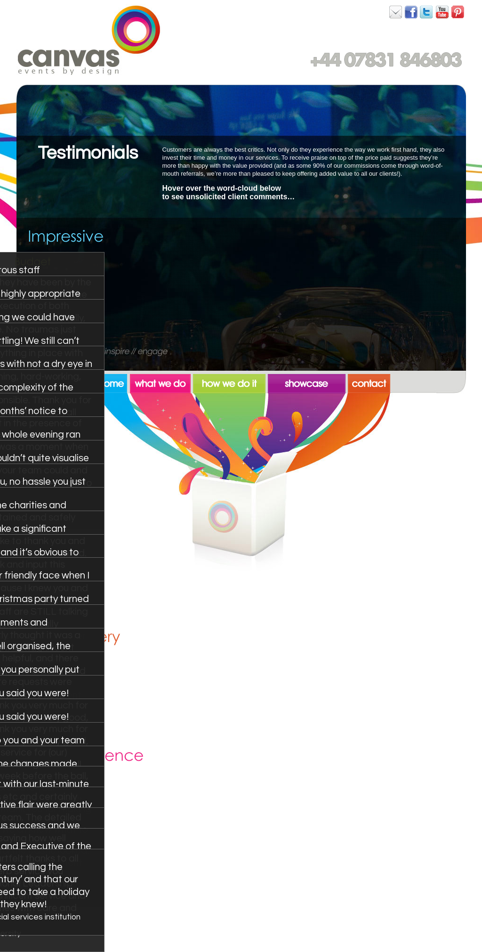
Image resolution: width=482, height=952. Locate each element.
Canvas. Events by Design (89, 40)
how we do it (230, 382)
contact (369, 382)
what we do (161, 382)
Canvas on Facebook (396, 12)
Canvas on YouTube (442, 12)
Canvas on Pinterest (458, 12)
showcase (308, 382)
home (112, 382)
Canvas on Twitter (427, 12)
